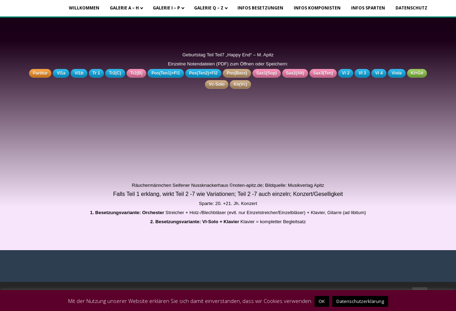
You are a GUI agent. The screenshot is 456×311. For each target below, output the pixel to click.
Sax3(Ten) (323, 73)
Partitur (40, 73)
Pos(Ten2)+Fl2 (203, 73)
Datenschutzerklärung (360, 301)
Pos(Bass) (237, 73)
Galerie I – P (166, 8)
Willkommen (84, 8)
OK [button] (322, 301)
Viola (396, 73)
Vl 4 (379, 73)
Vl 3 (362, 73)
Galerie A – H (124, 8)
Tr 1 (96, 73)
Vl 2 (345, 73)
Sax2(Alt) (295, 73)
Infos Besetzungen (260, 8)
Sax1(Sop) (266, 73)
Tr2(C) (115, 73)
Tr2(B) (136, 73)
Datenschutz (411, 8)
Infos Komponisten (317, 8)
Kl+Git (417, 73)
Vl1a (61, 73)
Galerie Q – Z (208, 8)
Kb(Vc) (240, 84)
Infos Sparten (368, 8)
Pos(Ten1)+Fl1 (165, 73)
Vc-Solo (217, 84)
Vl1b (78, 73)
